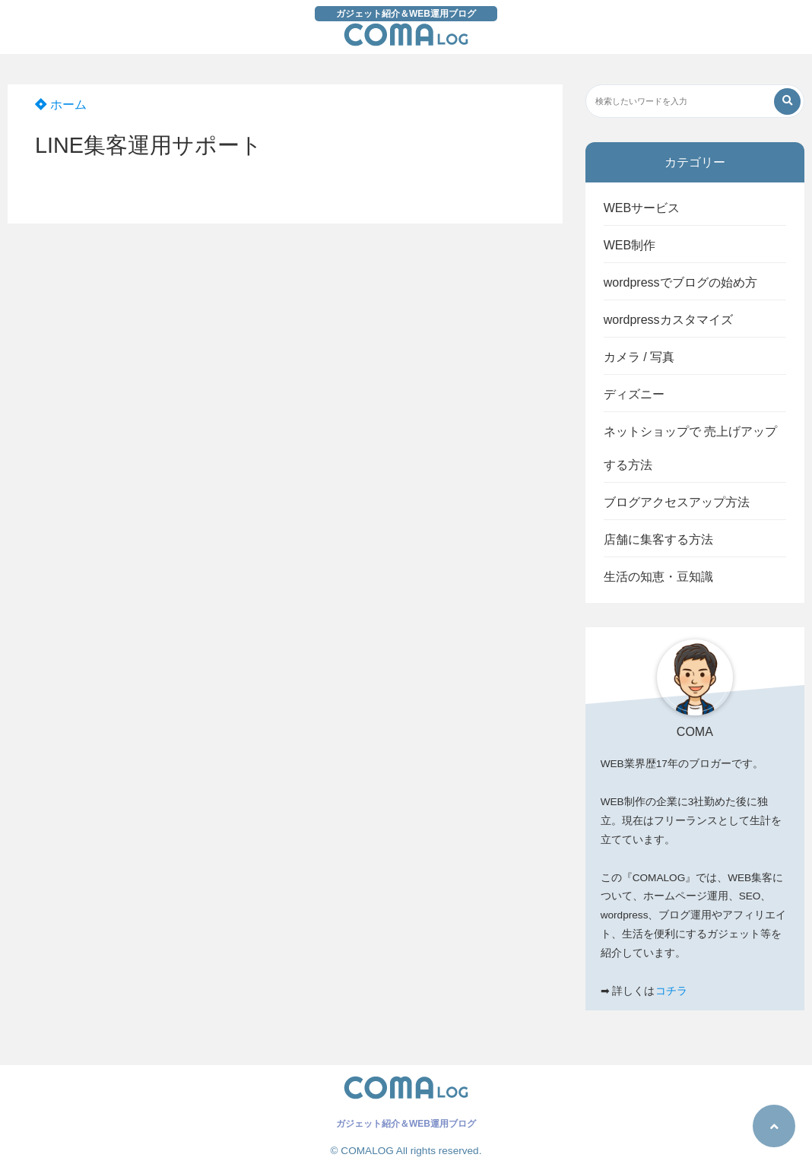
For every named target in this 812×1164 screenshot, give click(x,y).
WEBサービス (642, 207)
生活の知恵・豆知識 (658, 576)
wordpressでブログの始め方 (680, 282)
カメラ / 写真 (639, 356)
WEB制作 (629, 245)
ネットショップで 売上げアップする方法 (690, 448)
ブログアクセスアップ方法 (677, 502)
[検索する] (787, 101)
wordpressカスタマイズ (668, 319)
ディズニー (634, 394)
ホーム (61, 104)
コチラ (671, 991)
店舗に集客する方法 (658, 539)
